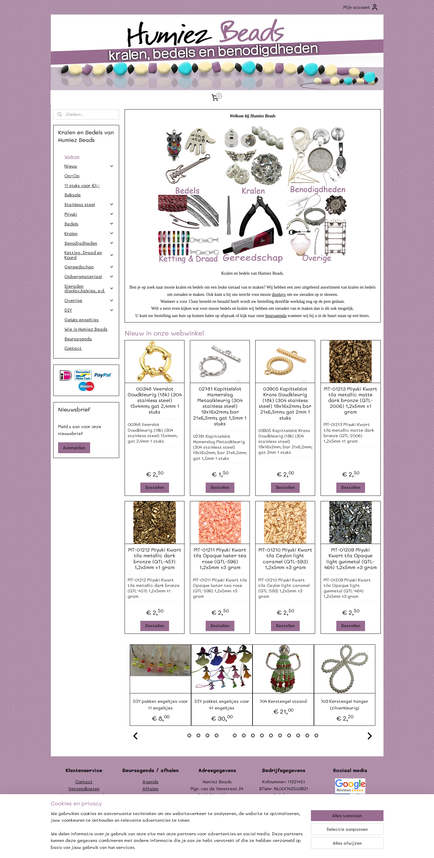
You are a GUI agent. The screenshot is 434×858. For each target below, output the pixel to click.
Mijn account (360, 7)
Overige (89, 300)
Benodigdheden (89, 243)
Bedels (89, 224)
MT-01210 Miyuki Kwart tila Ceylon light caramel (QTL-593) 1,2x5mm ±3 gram (285, 558)
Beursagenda (78, 339)
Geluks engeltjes (81, 320)
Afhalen (150, 788)
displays (279, 294)
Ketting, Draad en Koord (89, 255)
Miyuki (89, 214)
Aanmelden (74, 447)
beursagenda (276, 315)
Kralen (89, 233)
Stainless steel (89, 204)
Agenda (150, 781)
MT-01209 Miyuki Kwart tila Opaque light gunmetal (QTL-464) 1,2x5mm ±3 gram (350, 558)
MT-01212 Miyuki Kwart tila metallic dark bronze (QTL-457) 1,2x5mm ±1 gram (154, 558)
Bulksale (72, 195)
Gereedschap (89, 267)
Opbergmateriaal (89, 276)
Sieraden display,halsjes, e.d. (89, 288)
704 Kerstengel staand (283, 701)
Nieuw (89, 166)
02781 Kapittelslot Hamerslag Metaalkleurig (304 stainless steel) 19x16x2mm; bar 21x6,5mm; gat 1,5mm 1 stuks (219, 406)
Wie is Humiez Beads (85, 329)
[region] (177, 834)
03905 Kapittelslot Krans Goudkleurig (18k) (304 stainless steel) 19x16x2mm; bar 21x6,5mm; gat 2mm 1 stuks (285, 403)
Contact (73, 348)
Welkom (72, 156)
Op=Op (72, 175)
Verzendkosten (84, 788)
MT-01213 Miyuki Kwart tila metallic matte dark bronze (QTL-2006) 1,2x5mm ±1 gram (350, 400)
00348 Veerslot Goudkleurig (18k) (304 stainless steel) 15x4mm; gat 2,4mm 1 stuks (155, 400)
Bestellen (154, 487)
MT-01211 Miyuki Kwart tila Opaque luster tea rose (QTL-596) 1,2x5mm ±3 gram (220, 558)
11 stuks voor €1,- (82, 185)
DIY (89, 310)
